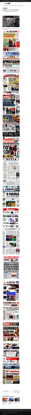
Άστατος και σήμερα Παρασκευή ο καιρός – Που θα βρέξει (6, 391)
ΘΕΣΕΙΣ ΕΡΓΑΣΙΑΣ (13, 0)
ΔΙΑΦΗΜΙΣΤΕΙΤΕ (17, 0)
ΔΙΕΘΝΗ (19, 5)
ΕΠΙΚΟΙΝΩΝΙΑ (20, 0)
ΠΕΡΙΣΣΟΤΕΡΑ (21, 5)
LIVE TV (10, 0)
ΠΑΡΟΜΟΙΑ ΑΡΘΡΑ (5, 395)
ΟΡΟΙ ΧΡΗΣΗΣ (15, 412)
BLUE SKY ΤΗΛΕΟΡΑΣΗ (5, 5)
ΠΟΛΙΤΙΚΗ (9, 5)
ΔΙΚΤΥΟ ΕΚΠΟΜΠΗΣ (7, 412)
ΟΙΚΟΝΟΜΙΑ (15, 5)
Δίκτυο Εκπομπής (24, 0)
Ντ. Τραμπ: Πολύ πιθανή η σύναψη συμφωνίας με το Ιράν (16, 403)
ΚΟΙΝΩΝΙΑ (12, 5)
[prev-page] (2, 405)
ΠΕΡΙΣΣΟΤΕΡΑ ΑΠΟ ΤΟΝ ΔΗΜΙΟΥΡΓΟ (8, 396)
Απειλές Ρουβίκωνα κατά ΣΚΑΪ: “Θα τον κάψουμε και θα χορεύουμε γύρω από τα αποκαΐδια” (16, 392)
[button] (28, 5)
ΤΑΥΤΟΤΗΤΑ (3, 412)
